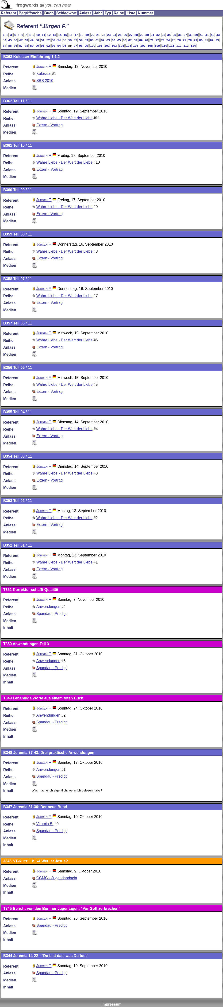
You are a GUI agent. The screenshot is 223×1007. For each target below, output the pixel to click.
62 (102, 40)
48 (26, 40)
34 (169, 35)
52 (48, 40)
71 (152, 40)
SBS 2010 (44, 81)
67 (130, 40)
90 (37, 45)
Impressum (111, 1004)
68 (135, 40)
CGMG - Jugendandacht (56, 878)
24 (114, 35)
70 (146, 40)
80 (201, 40)
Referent (8, 13)
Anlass (85, 13)
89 (32, 45)
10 (38, 35)
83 (217, 40)
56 (70, 40)
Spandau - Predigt (51, 614)
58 (81, 40)
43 (218, 35)
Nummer (145, 13)
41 (207, 35)
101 (99, 45)
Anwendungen (48, 607)
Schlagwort (66, 13)
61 (97, 40)
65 (119, 40)
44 (4, 40)
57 (75, 40)
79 (195, 40)
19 (87, 35)
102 (107, 45)
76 (179, 40)
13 (54, 35)
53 (53, 40)
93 (53, 45)
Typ (108, 13)
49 (32, 40)
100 (92, 45)
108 (150, 45)
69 (141, 40)
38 (190, 35)
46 (15, 40)
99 (86, 45)
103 (114, 45)
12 (49, 35)
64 (113, 40)
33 (163, 35)
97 (75, 45)
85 (10, 45)
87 (21, 45)
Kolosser (43, 74)
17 (76, 35)
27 (131, 35)
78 (190, 40)
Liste (131, 13)
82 (212, 40)
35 (174, 35)
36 (180, 35)
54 (59, 40)
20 (92, 35)
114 (193, 45)
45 (10, 40)
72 (157, 40)
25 (120, 35)
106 (135, 45)
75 (173, 40)
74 (168, 40)
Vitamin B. (45, 824)
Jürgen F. (44, 67)
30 (147, 35)
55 (64, 40)
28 (136, 35)
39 (196, 35)
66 (124, 40)
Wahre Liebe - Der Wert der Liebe (64, 118)
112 (178, 45)
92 (48, 45)
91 (42, 45)
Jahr (98, 13)
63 (108, 40)
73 (163, 40)
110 (164, 45)
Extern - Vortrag (49, 125)
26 (125, 35)
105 (128, 45)
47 (21, 40)
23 (109, 35)
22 (103, 35)
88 (26, 45)
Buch (49, 13)
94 (59, 45)
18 (81, 35)
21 (98, 35)
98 (81, 45)
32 (158, 35)
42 (212, 35)
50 (37, 40)
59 (86, 40)
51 (42, 40)
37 (185, 35)
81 (206, 40)
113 (186, 45)
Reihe (119, 13)
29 (141, 35)
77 (184, 40)
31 (152, 35)
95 (64, 45)
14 (60, 35)
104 (121, 45)
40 (202, 35)
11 (43, 35)
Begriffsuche (30, 13)
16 (71, 35)
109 (157, 45)
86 (15, 45)
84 (4, 45)
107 (143, 45)
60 (92, 40)
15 (65, 35)
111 (171, 45)
